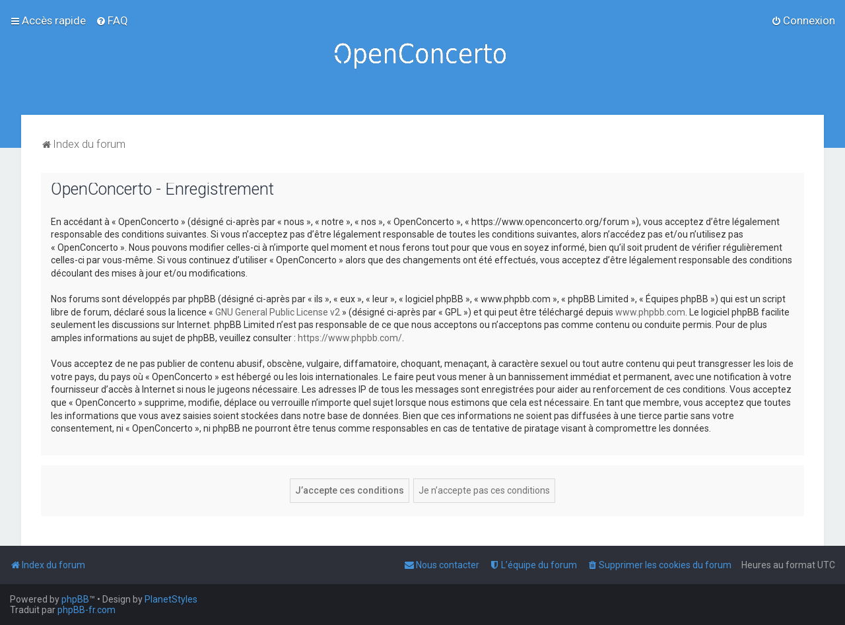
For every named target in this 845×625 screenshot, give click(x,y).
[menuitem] (112, 20)
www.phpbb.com (650, 312)
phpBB (75, 599)
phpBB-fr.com (86, 610)
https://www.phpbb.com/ (350, 338)
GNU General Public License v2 (277, 312)
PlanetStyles (171, 599)
